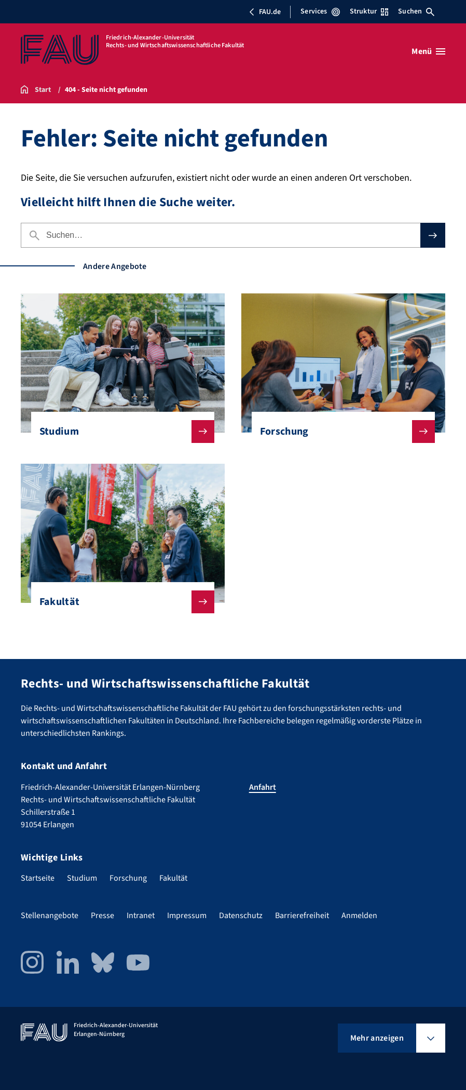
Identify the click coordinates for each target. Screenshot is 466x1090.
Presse (102, 915)
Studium (118, 431)
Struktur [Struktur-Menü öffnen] (369, 11)
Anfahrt (262, 787)
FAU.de (265, 12)
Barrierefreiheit (302, 915)
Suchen (416, 11)
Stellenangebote (49, 915)
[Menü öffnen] (428, 51)
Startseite (37, 878)
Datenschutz (241, 915)
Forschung (339, 431)
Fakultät (118, 601)
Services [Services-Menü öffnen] (319, 11)
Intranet (141, 915)
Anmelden (359, 915)
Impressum (187, 915)
